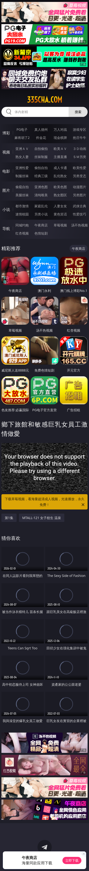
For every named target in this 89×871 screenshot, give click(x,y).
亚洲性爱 (22, 167)
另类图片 (79, 195)
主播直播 (60, 156)
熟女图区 (60, 195)
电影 (6, 171)
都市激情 (22, 206)
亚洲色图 (41, 187)
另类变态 (79, 176)
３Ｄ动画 (79, 148)
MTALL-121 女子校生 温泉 (41, 517)
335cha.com (44, 99)
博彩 (6, 133)
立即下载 (72, 860)
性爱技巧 (79, 214)
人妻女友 (60, 206)
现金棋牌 (60, 137)
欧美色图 (60, 187)
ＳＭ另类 (79, 156)
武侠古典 (79, 206)
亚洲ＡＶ (22, 148)
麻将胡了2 (22, 137)
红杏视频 (22, 233)
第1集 (9, 517)
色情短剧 (41, 233)
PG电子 (22, 129)
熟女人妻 (22, 156)
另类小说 (41, 214)
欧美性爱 (79, 167)
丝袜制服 (41, 156)
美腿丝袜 (22, 195)
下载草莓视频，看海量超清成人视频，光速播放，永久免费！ (45, 502)
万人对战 (60, 129)
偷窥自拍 (22, 187)
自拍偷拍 (41, 148)
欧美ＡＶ (60, 148)
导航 (6, 228)
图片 (6, 190)
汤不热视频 (79, 225)
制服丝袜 (22, 176)
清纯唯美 (41, 195)
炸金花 (41, 137)
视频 (6, 152)
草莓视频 (60, 225)
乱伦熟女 (60, 176)
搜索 (78, 112)
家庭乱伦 (41, 206)
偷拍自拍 (41, 167)
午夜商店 (41, 225)
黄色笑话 (60, 214)
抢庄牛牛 (79, 137)
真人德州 (41, 129)
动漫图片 (79, 187)
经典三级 (41, 176)
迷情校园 (22, 214)
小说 (6, 209)
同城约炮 (22, 225)
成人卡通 (60, 167)
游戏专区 (79, 129)
